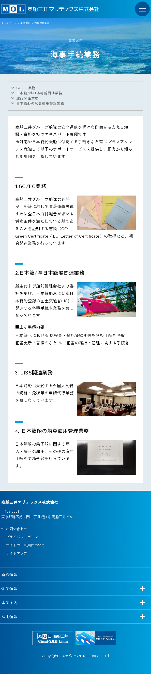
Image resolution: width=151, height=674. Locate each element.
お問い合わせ (16, 528)
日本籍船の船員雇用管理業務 (40, 103)
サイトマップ (16, 553)
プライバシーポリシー (23, 536)
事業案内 (25, 23)
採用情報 (9, 616)
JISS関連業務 (27, 98)
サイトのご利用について (25, 545)
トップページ (9, 23)
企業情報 (9, 588)
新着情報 (9, 574)
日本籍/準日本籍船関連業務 (39, 92)
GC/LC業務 (26, 87)
